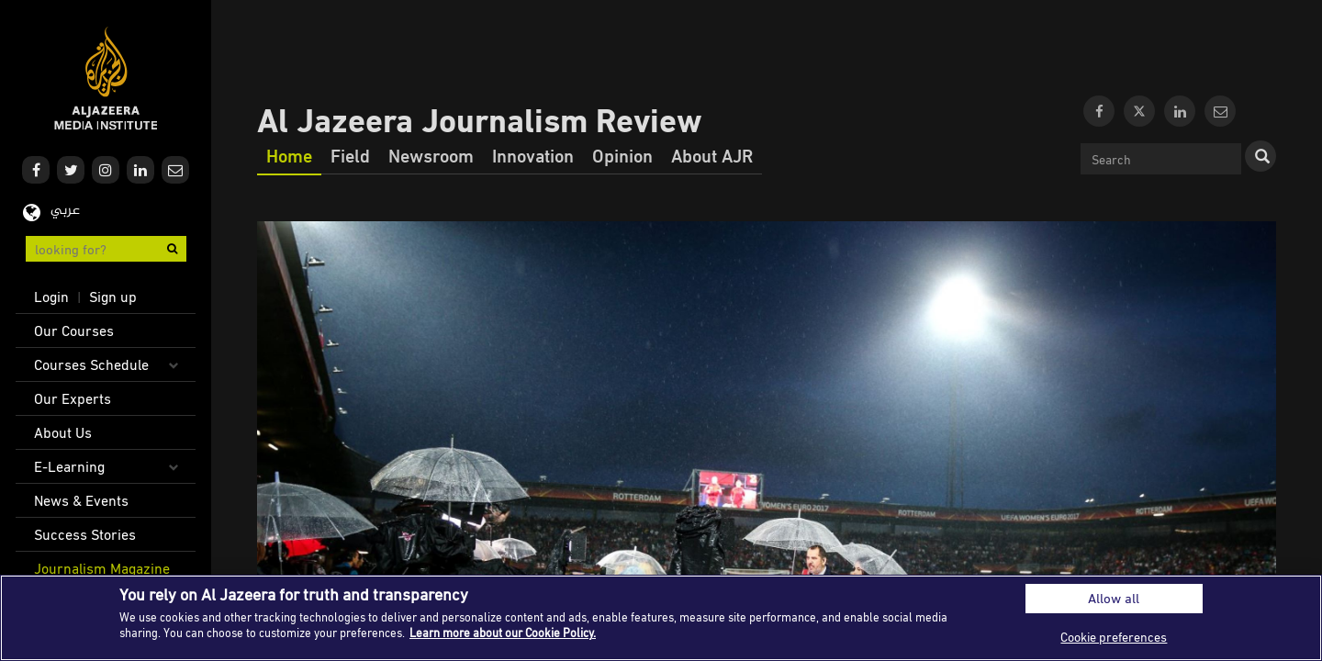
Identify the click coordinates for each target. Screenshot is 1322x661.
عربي (65, 210)
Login (51, 296)
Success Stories (85, 534)
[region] (661, 618)
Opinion (622, 155)
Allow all (1113, 598)
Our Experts (72, 398)
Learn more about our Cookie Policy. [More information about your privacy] (502, 632)
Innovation (533, 155)
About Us (63, 432)
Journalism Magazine (102, 568)
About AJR (712, 155)
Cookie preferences (1113, 636)
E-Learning (69, 466)
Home (289, 155)
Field (350, 155)
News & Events (81, 500)
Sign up (113, 296)
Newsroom (431, 155)
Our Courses (74, 330)
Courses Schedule (91, 364)
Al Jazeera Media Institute (106, 78)
